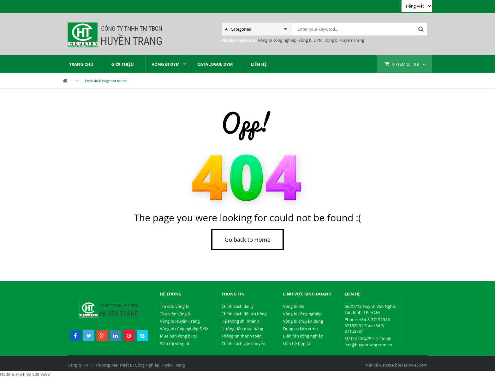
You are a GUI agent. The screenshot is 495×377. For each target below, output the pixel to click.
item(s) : (406, 64)
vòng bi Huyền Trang (344, 40)
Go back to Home (247, 239)
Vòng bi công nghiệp (277, 40)
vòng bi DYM (310, 40)
